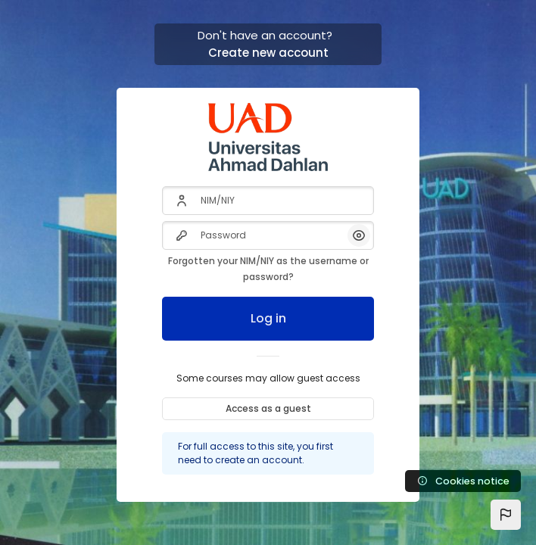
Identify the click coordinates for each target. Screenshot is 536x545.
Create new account (268, 53)
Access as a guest (268, 408)
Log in (268, 318)
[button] (506, 515)
